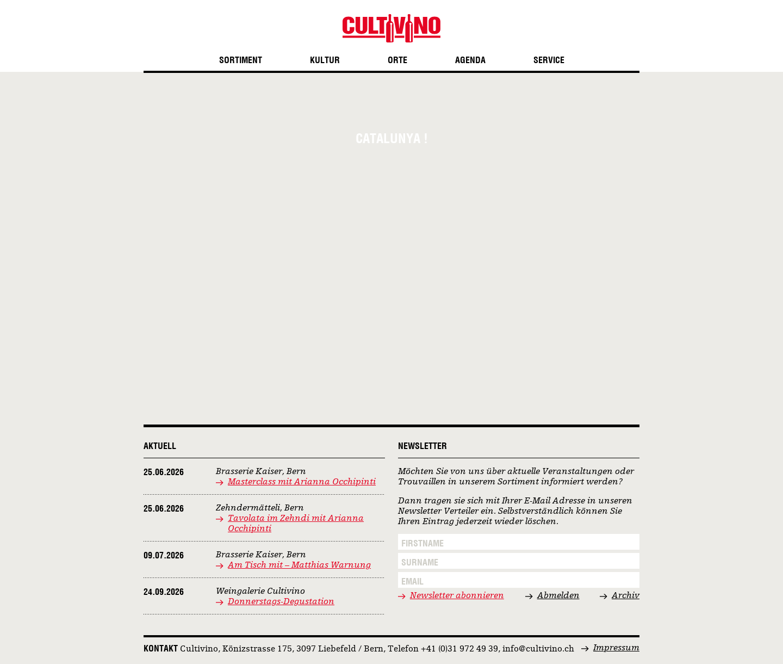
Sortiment (240, 60)
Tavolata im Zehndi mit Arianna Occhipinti (296, 523)
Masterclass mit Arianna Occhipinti (302, 482)
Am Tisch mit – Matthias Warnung (299, 565)
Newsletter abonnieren (457, 596)
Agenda (470, 60)
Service (548, 60)
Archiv (625, 596)
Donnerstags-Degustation (281, 602)
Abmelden (558, 596)
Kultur (325, 60)
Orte (397, 60)
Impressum (616, 648)
